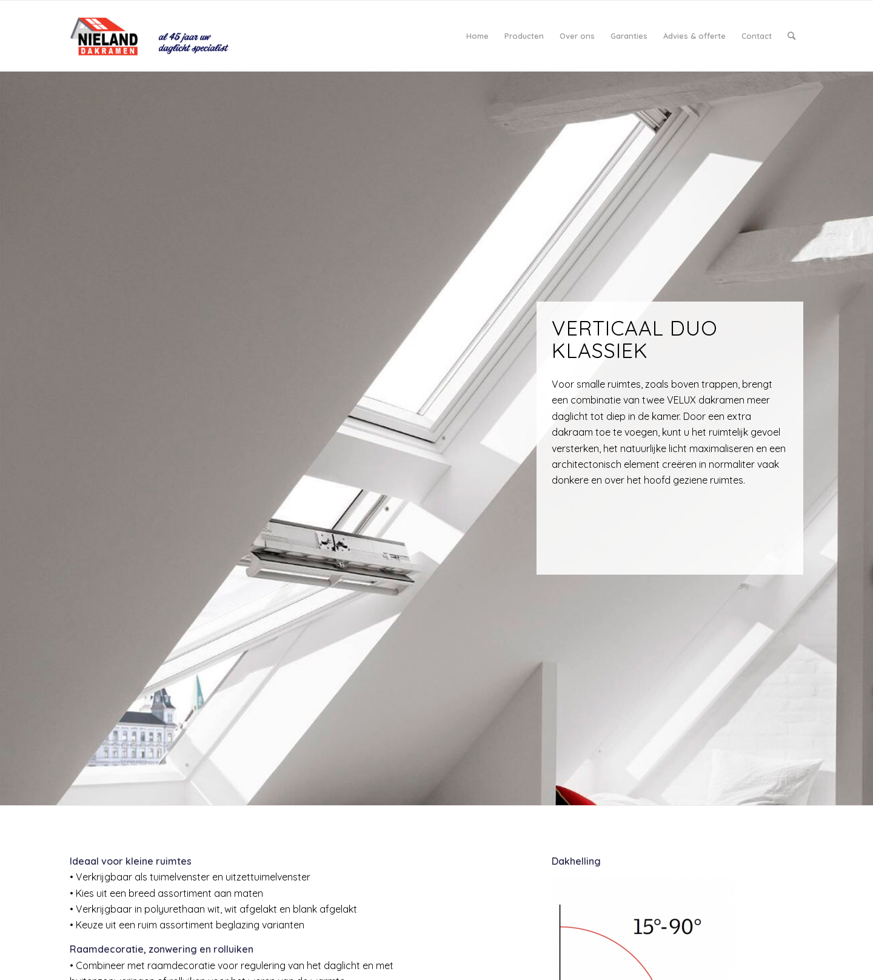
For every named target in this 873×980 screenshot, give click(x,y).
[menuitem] (477, 36)
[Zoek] (791, 36)
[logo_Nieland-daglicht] (155, 36)
